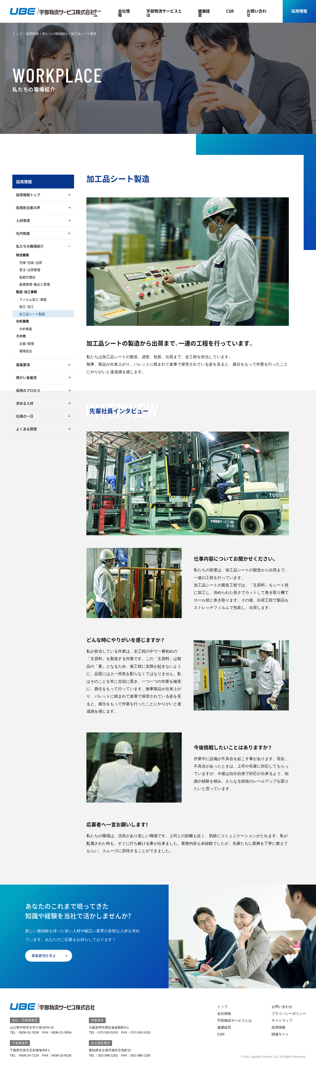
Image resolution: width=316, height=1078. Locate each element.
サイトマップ (282, 1020)
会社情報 (124, 13)
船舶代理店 (27, 277)
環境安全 (25, 351)
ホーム (97, 13)
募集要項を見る (44, 955)
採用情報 (299, 11)
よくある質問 (26, 428)
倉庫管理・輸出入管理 (34, 284)
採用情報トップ (28, 194)
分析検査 (25, 328)
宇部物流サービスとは (164, 13)
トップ (17, 34)
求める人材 (24, 403)
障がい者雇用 (26, 377)
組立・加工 (26, 306)
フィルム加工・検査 (33, 299)
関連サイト (280, 1034)
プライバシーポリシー (289, 1014)
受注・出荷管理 (29, 269)
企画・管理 (26, 343)
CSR (230, 11)
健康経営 (204, 13)
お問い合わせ (256, 13)
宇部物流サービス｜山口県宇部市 (52, 11)
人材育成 (23, 220)
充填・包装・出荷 (30, 262)
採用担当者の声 (28, 207)
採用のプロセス (28, 390)
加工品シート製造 (32, 313)
